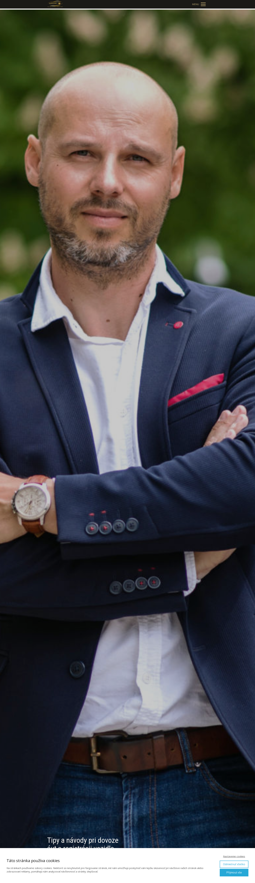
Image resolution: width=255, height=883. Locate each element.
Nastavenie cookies (234, 856)
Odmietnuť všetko (234, 864)
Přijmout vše (234, 872)
